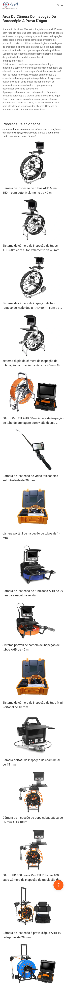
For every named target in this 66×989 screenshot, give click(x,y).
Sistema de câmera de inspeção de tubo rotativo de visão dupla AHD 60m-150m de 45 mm (33, 305)
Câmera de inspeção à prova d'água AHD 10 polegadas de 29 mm (32, 935)
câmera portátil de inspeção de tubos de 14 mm (31, 536)
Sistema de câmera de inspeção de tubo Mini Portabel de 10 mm (33, 705)
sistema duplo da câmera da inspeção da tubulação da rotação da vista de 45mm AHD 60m (32, 363)
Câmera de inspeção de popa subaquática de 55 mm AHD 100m (33, 820)
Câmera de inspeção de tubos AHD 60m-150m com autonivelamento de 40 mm (30, 190)
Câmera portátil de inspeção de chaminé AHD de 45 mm (33, 762)
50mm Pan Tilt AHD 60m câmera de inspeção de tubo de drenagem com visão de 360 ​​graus (33, 420)
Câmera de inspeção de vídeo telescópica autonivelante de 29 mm (30, 478)
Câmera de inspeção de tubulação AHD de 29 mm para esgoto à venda (33, 593)
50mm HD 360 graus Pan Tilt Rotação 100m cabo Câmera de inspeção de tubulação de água (32, 877)
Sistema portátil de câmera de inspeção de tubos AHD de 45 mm (31, 647)
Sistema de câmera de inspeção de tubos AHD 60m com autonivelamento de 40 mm (31, 248)
